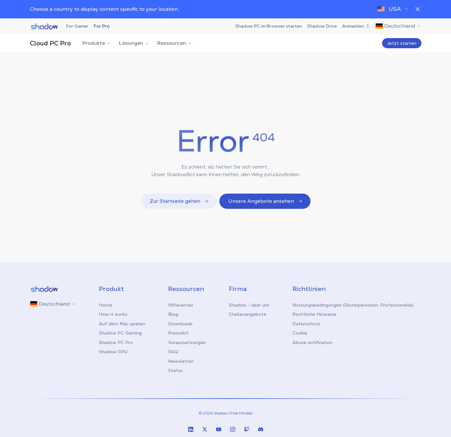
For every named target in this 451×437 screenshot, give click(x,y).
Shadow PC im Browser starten (268, 26)
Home (105, 305)
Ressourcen (174, 43)
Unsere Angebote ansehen (265, 201)
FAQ (173, 351)
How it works (113, 314)
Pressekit (178, 333)
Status (175, 370)
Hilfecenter (180, 305)
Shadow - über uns (249, 305)
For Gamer (77, 26)
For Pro (102, 26)
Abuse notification (312, 342)
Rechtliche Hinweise (314, 314)
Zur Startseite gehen (179, 201)
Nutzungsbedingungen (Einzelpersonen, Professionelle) (352, 305)
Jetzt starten (401, 43)
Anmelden (356, 26)
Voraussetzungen (187, 342)
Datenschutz (306, 324)
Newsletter (181, 361)
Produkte (96, 43)
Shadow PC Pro (116, 342)
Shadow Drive (322, 26)
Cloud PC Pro (50, 43)
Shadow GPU (113, 351)
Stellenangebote (247, 314)
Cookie (299, 333)
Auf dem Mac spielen (122, 324)
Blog (173, 314)
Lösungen (134, 43)
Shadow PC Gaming (120, 333)
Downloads (180, 324)
